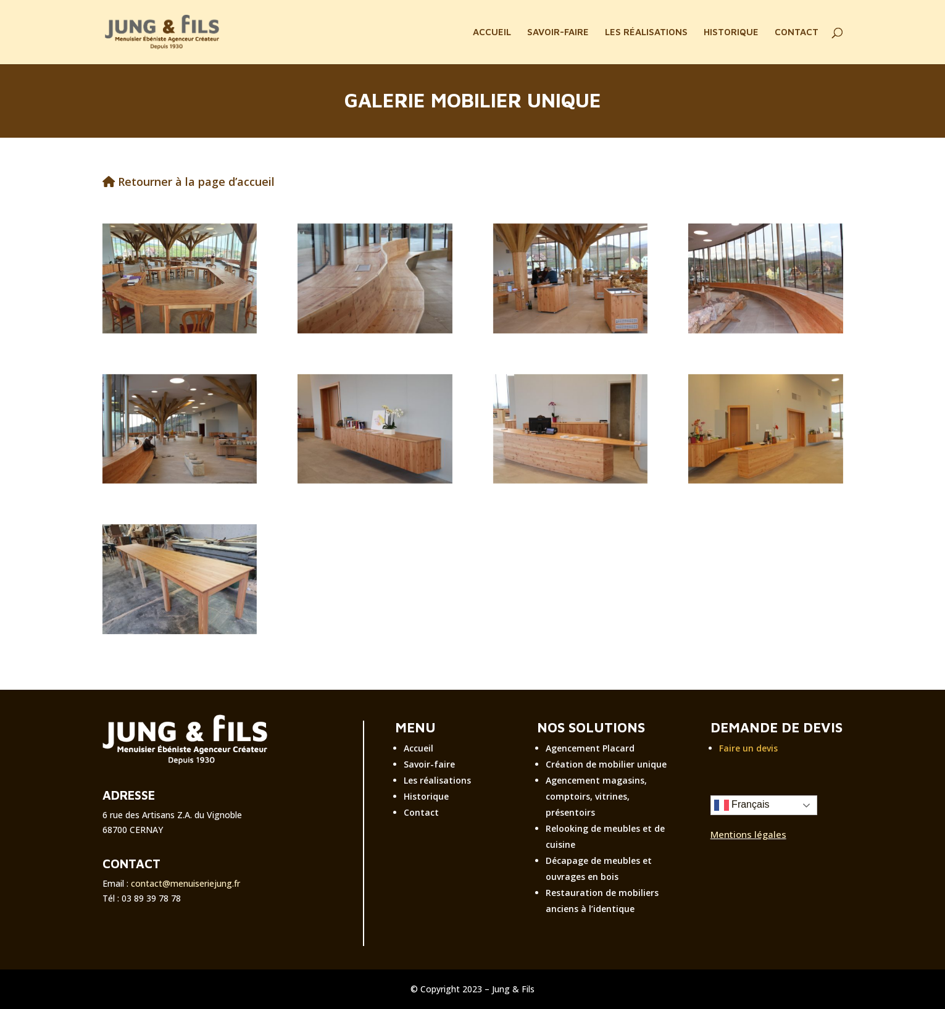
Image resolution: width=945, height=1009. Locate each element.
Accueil (418, 748)
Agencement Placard (590, 748)
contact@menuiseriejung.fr (185, 883)
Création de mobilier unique (606, 764)
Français (742, 805)
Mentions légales (748, 834)
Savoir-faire (429, 764)
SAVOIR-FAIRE (558, 32)
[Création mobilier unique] (179, 330)
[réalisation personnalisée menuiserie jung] (375, 330)
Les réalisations (437, 780)
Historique (426, 796)
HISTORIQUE (731, 32)
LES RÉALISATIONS (646, 32)
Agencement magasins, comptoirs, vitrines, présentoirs (596, 796)
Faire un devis (748, 748)
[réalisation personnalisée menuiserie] (179, 480)
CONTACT (796, 32)
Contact (421, 812)
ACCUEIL (492, 32)
